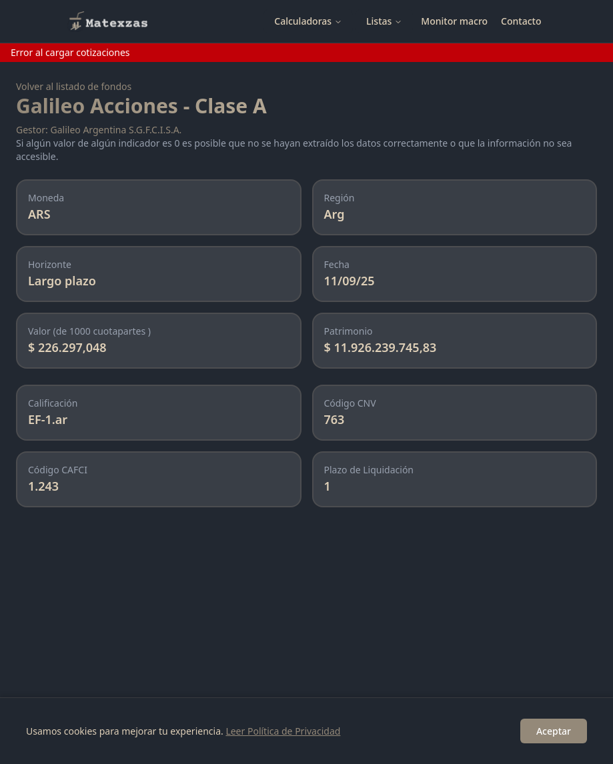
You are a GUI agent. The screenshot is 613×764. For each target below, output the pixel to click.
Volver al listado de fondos (73, 86)
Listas (384, 21)
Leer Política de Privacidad (282, 731)
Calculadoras (308, 21)
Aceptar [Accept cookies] (553, 731)
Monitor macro (454, 21)
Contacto (521, 21)
